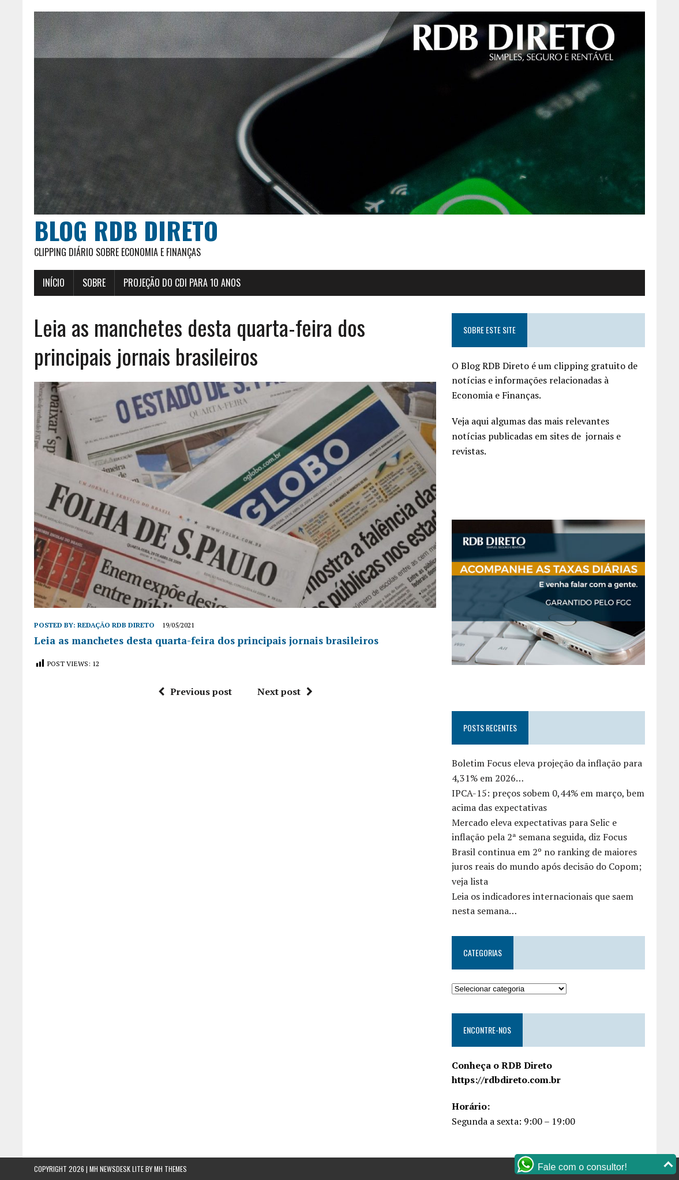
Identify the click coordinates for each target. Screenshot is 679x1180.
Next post (285, 691)
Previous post (195, 691)
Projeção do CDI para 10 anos (182, 283)
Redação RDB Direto (116, 625)
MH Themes (170, 1169)
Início (54, 283)
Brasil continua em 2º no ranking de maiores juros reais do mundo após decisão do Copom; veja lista (547, 866)
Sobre (94, 283)
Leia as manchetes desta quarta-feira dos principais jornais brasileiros (206, 640)
